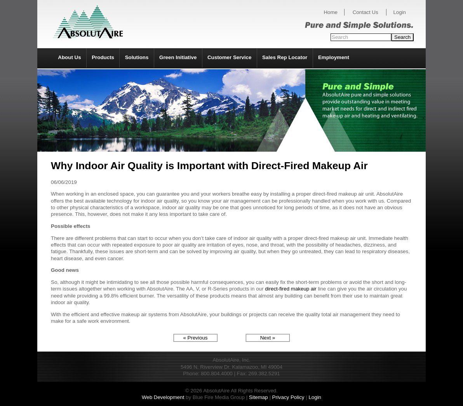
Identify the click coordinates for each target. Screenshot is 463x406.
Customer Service (229, 57)
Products (103, 57)
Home (331, 12)
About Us (69, 57)
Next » (267, 338)
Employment (333, 57)
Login (399, 12)
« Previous (195, 338)
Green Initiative (178, 57)
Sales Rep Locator (284, 57)
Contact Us (365, 12)
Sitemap (258, 397)
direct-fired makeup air (291, 289)
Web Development (163, 397)
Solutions (137, 57)
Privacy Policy (288, 397)
